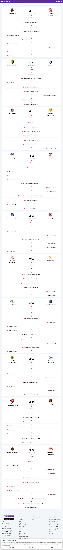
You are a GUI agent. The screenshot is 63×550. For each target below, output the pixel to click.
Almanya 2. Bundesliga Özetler (55, 528)
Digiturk (3, 521)
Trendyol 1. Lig (22, 519)
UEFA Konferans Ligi (23, 528)
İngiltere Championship (23, 536)
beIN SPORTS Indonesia (6, 535)
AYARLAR (51, 547)
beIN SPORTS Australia (6, 528)
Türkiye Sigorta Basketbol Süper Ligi (39, 517)
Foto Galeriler (52, 535)
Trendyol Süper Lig (23, 517)
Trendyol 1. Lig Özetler (53, 521)
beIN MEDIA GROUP (6, 523)
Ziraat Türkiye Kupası (23, 521)
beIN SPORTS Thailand (6, 531)
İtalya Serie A (21, 535)
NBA (33, 519)
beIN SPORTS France (6, 526)
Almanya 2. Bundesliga (23, 538)
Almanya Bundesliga (23, 529)
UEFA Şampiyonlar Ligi (23, 524)
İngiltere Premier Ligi (23, 523)
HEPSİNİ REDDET (31, 547)
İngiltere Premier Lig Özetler (54, 523)
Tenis (50, 531)
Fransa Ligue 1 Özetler (53, 526)
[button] (6, 1)
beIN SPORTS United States (7, 525)
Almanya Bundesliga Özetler (54, 524)
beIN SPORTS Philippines (6, 533)
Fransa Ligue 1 (22, 531)
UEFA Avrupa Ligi (22, 526)
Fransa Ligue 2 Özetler (53, 529)
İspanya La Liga (22, 533)
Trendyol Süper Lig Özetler (54, 519)
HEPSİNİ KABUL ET (11, 547)
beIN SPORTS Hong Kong (7, 530)
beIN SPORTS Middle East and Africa (9, 536)
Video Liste (51, 533)
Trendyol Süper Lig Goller (54, 517)
